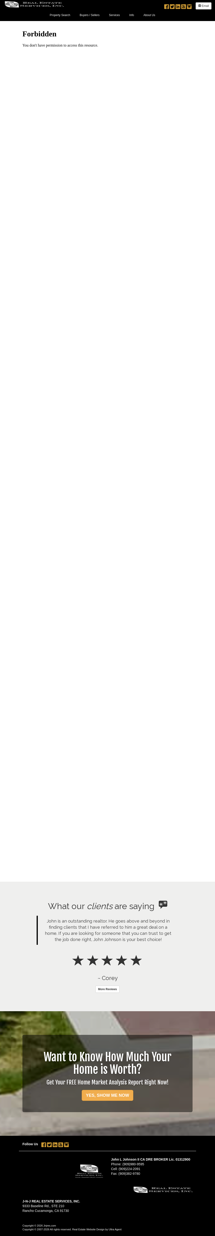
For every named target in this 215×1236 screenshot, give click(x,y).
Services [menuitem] (114, 15)
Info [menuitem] (131, 15)
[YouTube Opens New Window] (183, 5)
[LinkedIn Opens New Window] (178, 5)
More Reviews (107, 989)
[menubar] (102, 15)
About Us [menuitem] (149, 15)
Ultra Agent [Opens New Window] (115, 1229)
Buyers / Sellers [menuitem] (89, 15)
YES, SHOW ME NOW (107, 1095)
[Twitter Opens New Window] (172, 5)
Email (203, 6)
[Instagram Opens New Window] (189, 5)
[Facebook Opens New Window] (166, 5)
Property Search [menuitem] (60, 15)
